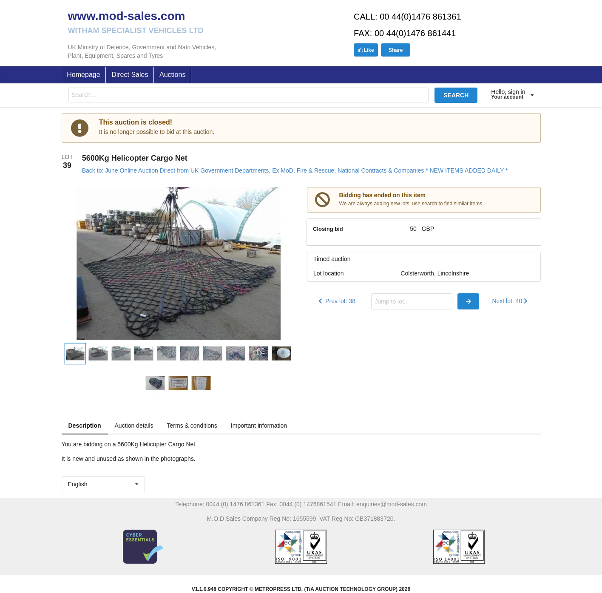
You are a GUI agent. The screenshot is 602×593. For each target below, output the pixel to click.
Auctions (172, 74)
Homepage (83, 74)
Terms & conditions (192, 425)
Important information (259, 425)
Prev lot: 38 (336, 301)
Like (366, 50)
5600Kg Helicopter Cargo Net (134, 158)
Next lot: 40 (510, 301)
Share (396, 50)
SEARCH (456, 95)
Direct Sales (129, 74)
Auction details (134, 425)
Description (84, 425)
